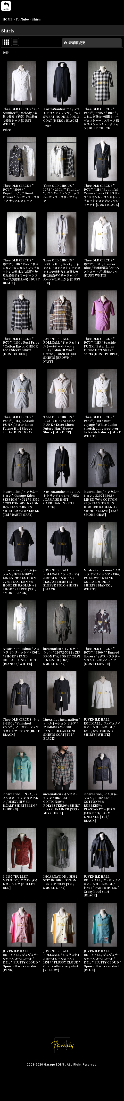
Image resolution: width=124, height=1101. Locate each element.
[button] (6, 6)
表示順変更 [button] (74, 42)
